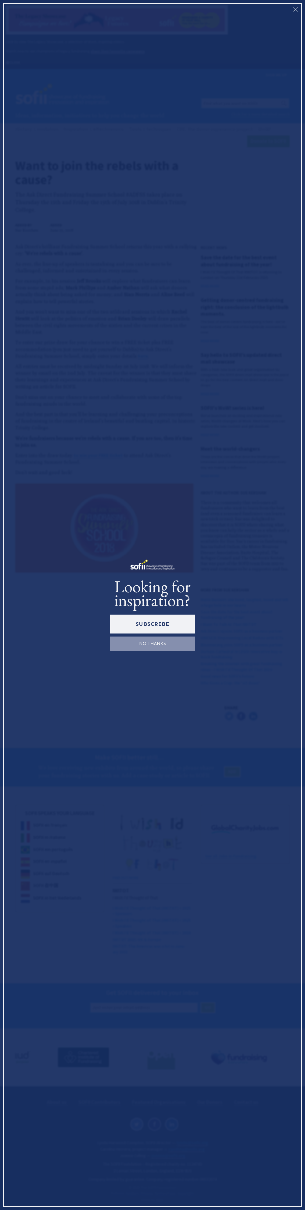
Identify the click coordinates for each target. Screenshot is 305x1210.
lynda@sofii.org (192, 1142)
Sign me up (276, 75)
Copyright (186, 1193)
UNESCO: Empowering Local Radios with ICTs (242, 637)
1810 (159, 1200)
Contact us (246, 1102)
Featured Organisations (159, 1102)
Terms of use (165, 1193)
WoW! (264, 129)
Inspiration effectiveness (94, 129)
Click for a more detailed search (260, 114)
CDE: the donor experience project (215, 129)
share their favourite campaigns (118, 51)
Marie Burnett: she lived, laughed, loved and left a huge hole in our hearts (244, 602)
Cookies (132, 1193)
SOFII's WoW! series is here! (232, 408)
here (143, 356)
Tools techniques (150, 129)
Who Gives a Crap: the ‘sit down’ (230, 683)
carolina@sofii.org (186, 1149)
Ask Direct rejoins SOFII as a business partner (241, 631)
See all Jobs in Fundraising (230, 856)
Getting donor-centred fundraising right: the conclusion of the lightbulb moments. (245, 307)
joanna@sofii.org (168, 1155)
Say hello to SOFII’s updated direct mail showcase (241, 358)
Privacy (146, 1193)
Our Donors (210, 1102)
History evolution (37, 129)
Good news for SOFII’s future (227, 676)
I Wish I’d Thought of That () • (152, 932)
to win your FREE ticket (98, 455)
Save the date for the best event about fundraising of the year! (239, 261)
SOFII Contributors (99, 1102)
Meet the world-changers (230, 448)
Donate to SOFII (268, 141)
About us (57, 1102)
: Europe (137, 939)
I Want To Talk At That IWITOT (229, 624)
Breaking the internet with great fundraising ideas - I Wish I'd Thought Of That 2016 (241, 666)
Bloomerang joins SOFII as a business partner (242, 645)
